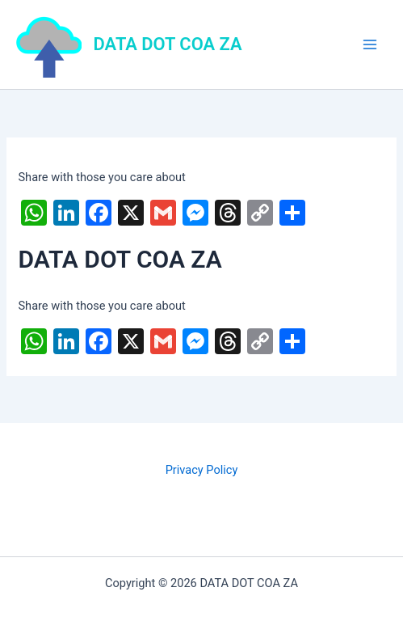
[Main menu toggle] (370, 44)
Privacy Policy (202, 470)
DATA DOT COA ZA (168, 44)
